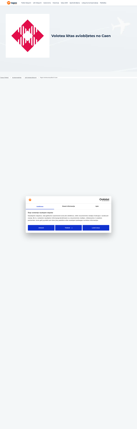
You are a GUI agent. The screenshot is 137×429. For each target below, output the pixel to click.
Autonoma (47, 3)
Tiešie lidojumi (26, 3)
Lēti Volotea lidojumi (31, 77)
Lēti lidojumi (37, 3)
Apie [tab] (97, 206)
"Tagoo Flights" (4, 77)
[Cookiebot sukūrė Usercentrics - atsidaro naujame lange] (101, 199)
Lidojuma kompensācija (90, 3)
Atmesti (41, 228)
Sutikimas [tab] (40, 206)
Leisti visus (96, 228)
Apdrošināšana (75, 3)
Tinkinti (68, 228)
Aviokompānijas (16, 77)
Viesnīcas (56, 3)
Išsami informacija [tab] (68, 206)
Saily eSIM (64, 3)
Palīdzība (103, 3)
